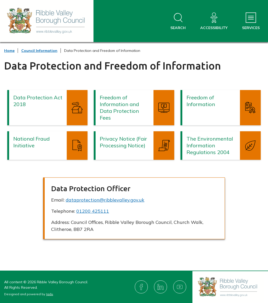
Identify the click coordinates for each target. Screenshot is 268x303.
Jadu (49, 294)
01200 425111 (92, 211)
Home (9, 50)
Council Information (39, 50)
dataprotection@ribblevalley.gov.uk (105, 200)
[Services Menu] (251, 21)
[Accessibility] (214, 21)
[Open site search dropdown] (178, 21)
